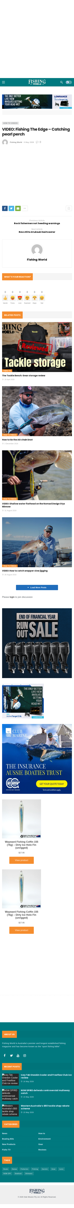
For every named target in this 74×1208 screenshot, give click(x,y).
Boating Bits (8, 1108)
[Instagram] (24, 1025)
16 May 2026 (27, 1051)
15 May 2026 (27, 1067)
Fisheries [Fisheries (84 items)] (24, 1139)
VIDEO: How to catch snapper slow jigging (25, 570)
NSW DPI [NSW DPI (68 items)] (7, 1143)
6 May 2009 (29, 142)
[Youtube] (18, 1025)
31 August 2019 (9, 511)
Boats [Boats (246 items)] (5, 1139)
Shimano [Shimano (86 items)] (28, 1143)
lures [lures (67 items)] (61, 1139)
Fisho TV (7, 371)
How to (41, 1103)
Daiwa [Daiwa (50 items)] (14, 1139)
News (4, 1103)
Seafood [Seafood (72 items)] (18, 1143)
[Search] (62, 82)
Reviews (42, 1119)
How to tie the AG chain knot (17, 439)
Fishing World (16, 142)
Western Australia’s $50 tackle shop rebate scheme (45, 1077)
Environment (44, 1108)
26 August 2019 (9, 575)
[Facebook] (4, 1025)
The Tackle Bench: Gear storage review (23, 375)
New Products (8, 1114)
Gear (40, 1114)
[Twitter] (11, 1025)
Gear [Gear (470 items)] (54, 1139)
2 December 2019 (10, 444)
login (12, 597)
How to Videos (10, 123)
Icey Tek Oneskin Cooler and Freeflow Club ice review (46, 1046)
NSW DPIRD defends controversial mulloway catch (45, 1061)
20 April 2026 (8, 379)
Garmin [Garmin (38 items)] (45, 1139)
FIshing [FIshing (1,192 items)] (35, 1139)
